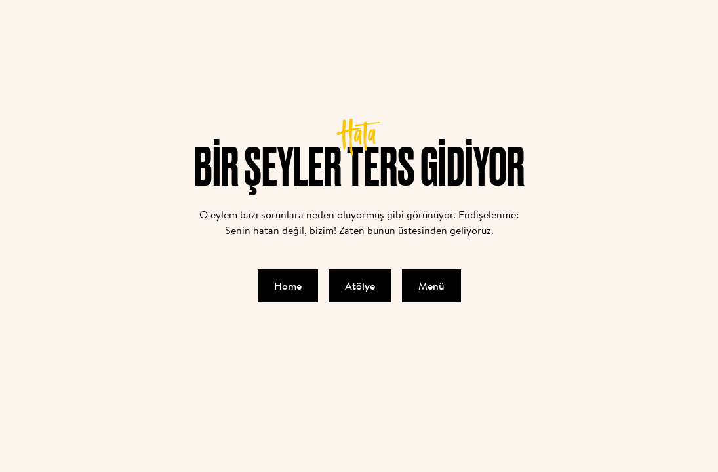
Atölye (360, 286)
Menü (431, 286)
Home (288, 286)
